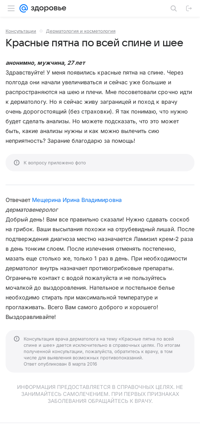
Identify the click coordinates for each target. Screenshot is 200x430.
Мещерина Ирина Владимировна (76, 199)
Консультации (21, 31)
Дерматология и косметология (80, 31)
